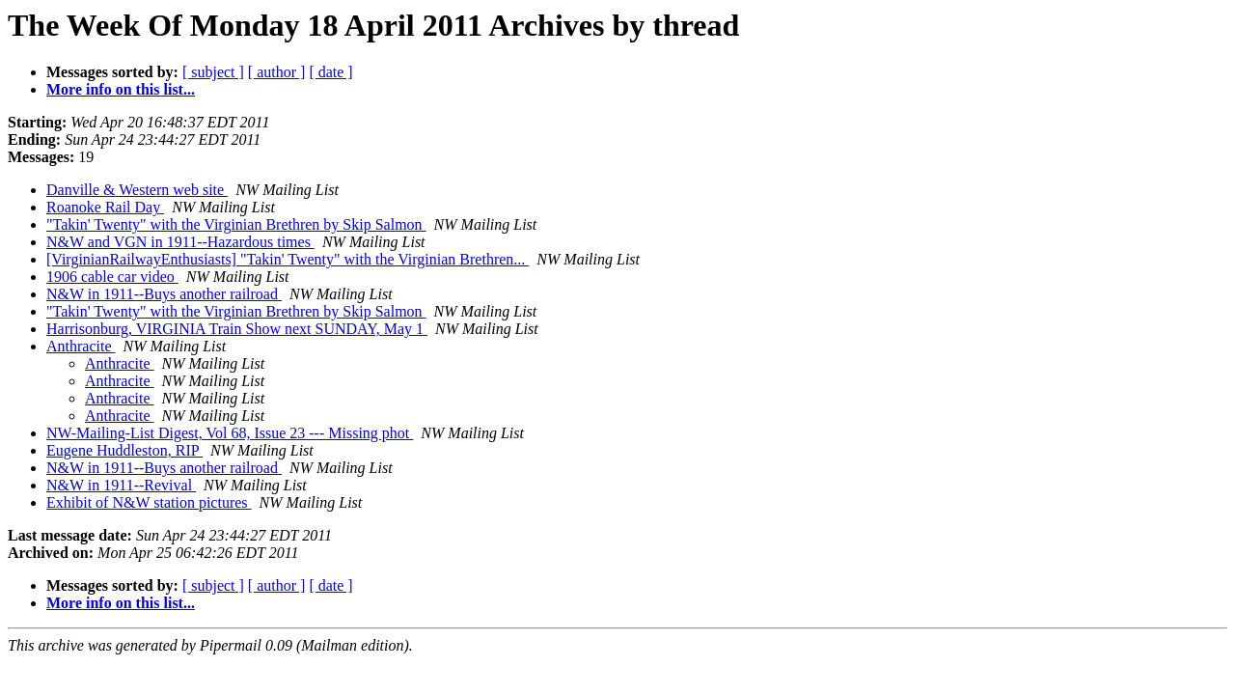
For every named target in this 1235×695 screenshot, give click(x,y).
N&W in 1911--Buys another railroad (164, 294)
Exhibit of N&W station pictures (149, 502)
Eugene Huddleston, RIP (124, 450)
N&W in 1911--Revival (121, 485)
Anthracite (81, 346)
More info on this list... (120, 89)
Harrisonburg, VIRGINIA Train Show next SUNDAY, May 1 (236, 328)
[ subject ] (213, 72)
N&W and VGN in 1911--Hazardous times (180, 242)
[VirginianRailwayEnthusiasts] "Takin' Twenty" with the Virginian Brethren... (287, 259)
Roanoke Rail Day (105, 207)
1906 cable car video (112, 276)
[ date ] (330, 72)
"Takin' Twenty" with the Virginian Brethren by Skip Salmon (236, 224)
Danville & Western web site (137, 189)
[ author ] (277, 72)
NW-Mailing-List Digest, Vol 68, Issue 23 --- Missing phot (229, 433)
